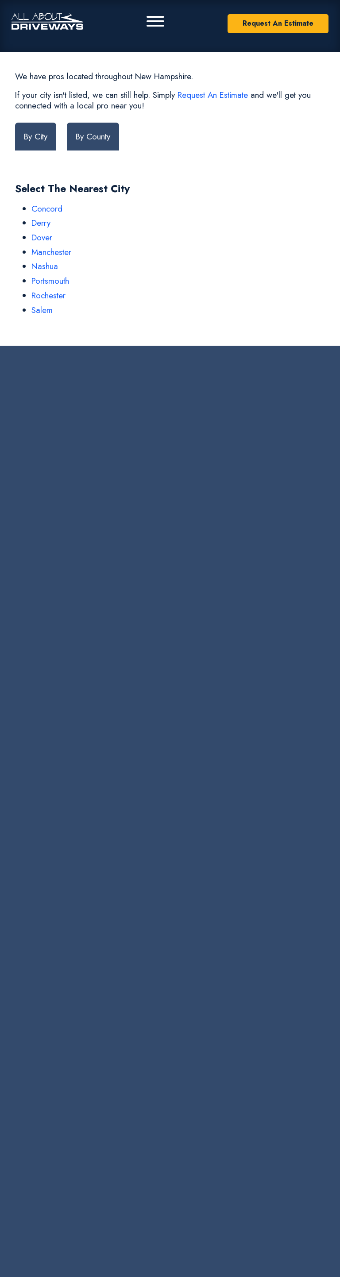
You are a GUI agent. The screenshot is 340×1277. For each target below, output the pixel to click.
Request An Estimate (278, 23)
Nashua (44, 266)
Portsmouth (50, 281)
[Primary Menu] (155, 21)
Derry (40, 223)
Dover (41, 237)
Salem (42, 310)
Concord (46, 209)
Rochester (48, 295)
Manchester (51, 252)
